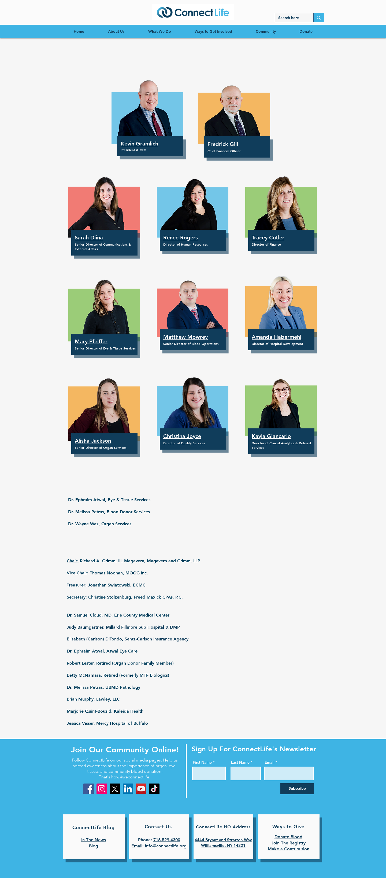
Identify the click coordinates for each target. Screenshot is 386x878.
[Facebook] (88, 789)
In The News (93, 839)
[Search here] (290, 18)
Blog (93, 845)
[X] (115, 789)
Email (269, 762)
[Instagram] (101, 789)
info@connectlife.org (166, 845)
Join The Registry (288, 843)
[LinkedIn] (128, 789)
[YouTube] (141, 789)
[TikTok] (154, 789)
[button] (147, 109)
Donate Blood (288, 836)
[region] (193, 12)
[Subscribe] (297, 788)
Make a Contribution (288, 848)
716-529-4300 (166, 839)
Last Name (240, 762)
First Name (202, 762)
